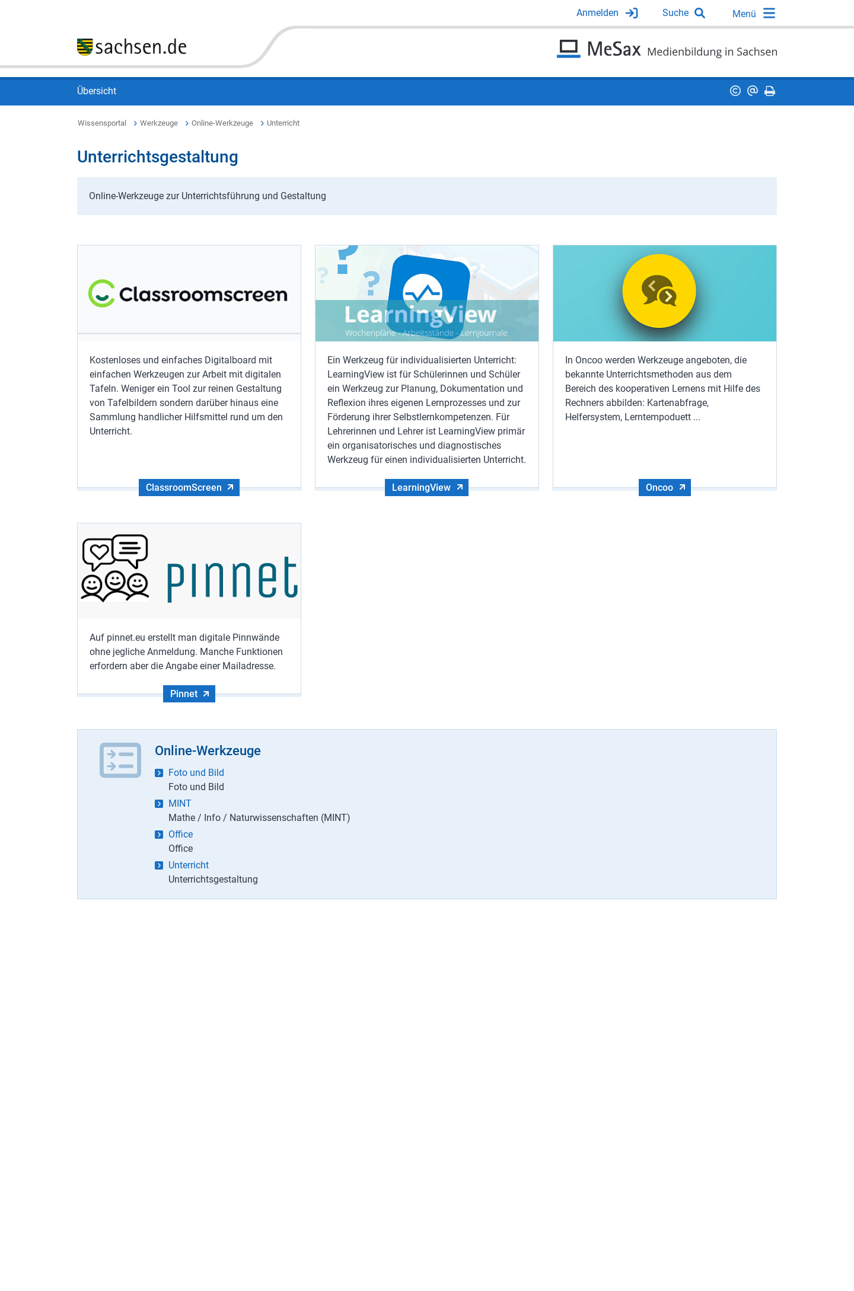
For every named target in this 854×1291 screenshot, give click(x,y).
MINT (180, 803)
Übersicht (96, 91)
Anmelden (597, 12)
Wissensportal (102, 123)
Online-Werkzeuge (222, 123)
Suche (675, 12)
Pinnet (183, 693)
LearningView (421, 487)
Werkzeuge (159, 123)
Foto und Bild (196, 772)
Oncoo (659, 487)
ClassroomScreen (184, 487)
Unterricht (283, 123)
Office (180, 834)
